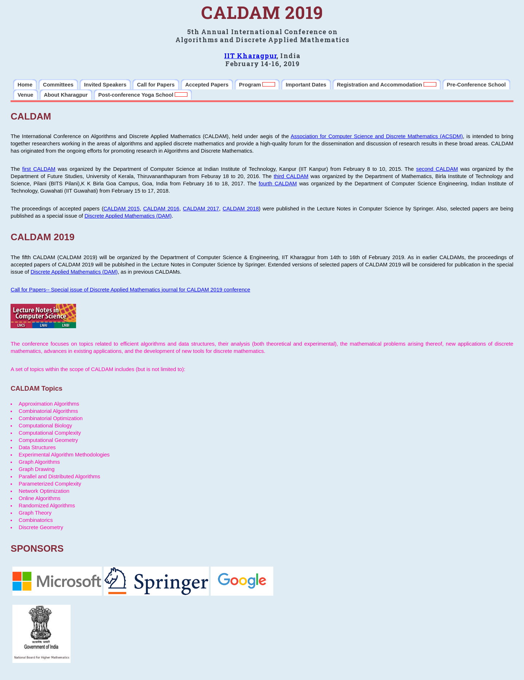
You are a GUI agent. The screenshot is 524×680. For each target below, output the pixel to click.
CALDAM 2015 (121, 209)
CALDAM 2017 (201, 209)
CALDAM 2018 (241, 209)
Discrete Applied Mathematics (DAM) (127, 216)
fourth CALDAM (278, 183)
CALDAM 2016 (161, 209)
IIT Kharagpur (250, 55)
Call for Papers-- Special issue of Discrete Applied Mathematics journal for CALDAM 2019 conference (130, 290)
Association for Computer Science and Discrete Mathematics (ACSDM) (377, 136)
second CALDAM (437, 169)
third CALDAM (291, 176)
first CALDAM (38, 169)
